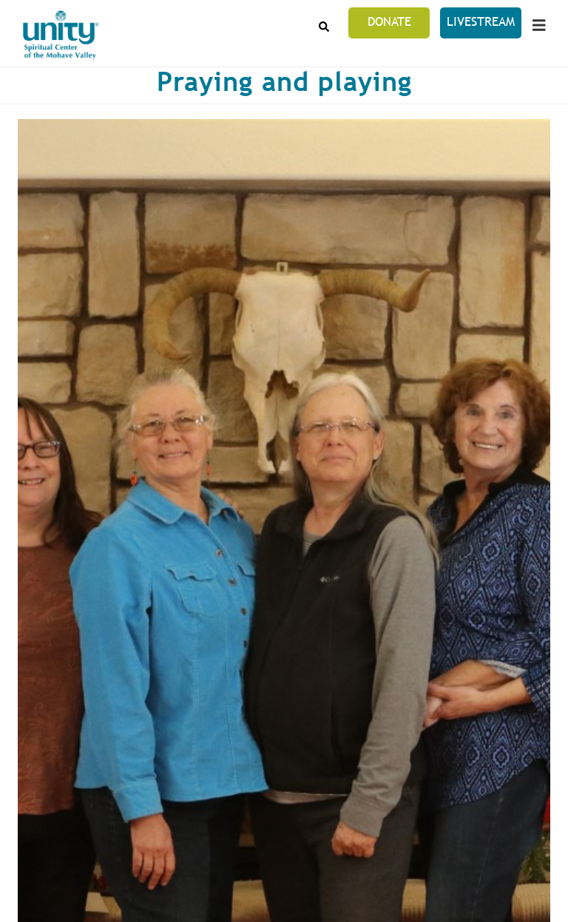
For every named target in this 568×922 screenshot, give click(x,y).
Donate (389, 21)
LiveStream (481, 21)
